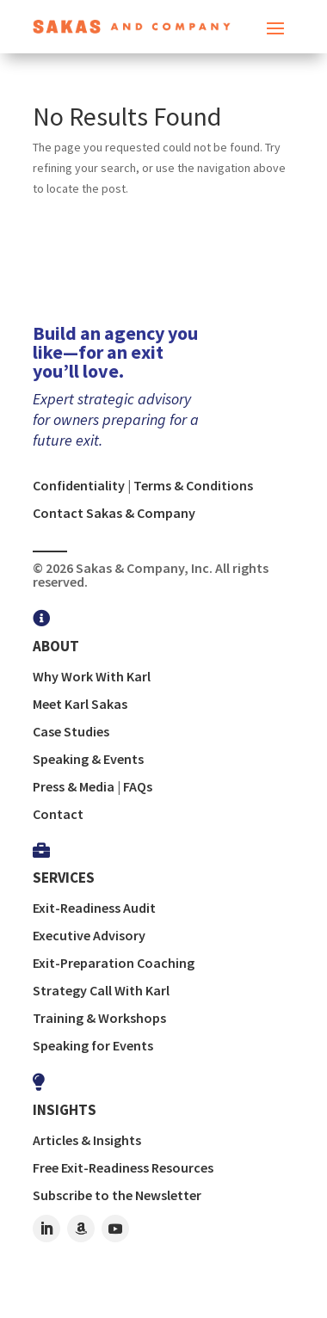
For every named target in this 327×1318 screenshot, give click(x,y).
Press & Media (73, 786)
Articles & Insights (87, 1140)
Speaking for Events (93, 1045)
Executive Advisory (89, 935)
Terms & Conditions (193, 485)
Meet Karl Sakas (80, 703)
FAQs (137, 786)
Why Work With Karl (92, 676)
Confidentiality (79, 485)
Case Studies (71, 731)
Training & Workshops (99, 1017)
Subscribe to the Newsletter (117, 1195)
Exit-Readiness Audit (94, 907)
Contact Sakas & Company (114, 512)
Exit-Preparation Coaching (113, 962)
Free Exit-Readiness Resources (123, 1167)
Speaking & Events (88, 758)
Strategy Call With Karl (101, 990)
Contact (58, 813)
